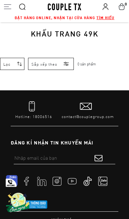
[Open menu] (7, 6)
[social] (26, 181)
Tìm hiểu (105, 17)
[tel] (33, 110)
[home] (64, 6)
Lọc (6, 64)
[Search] (22, 6)
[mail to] (88, 110)
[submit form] (98, 158)
